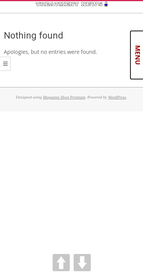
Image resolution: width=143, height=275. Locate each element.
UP (61, 262)
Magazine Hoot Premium (64, 97)
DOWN (82, 262)
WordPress (117, 97)
